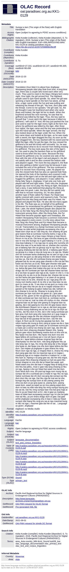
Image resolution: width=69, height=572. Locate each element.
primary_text (21, 480)
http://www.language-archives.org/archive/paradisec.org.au (32, 499)
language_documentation (27, 440)
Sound (18, 477)
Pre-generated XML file (26, 507)
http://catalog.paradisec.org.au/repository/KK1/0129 (39, 415)
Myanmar (19, 556)
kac (17, 423)
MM (17, 71)
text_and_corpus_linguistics (28, 443)
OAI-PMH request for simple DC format (33, 523)
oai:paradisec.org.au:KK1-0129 (29, 517)
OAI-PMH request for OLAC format (31, 504)
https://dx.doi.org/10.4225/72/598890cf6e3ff (35, 47)
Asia (17, 559)
